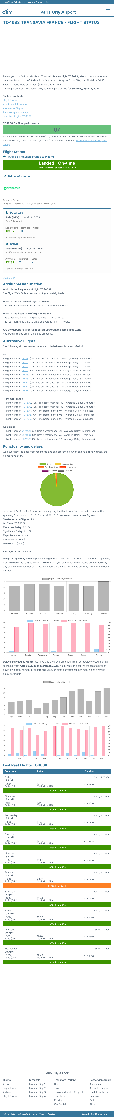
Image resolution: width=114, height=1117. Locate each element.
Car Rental (60, 1104)
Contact (42, 1114)
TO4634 (26, 410)
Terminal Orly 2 (37, 1088)
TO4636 (26, 414)
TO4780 (26, 418)
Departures (9, 1088)
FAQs (92, 1100)
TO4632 (26, 406)
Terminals (34, 1079)
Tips (92, 1104)
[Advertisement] (57, 50)
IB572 (25, 366)
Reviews (94, 1096)
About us (51, 1114)
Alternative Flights (13, 108)
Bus (56, 1084)
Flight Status (10, 100)
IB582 (25, 386)
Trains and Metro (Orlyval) (69, 1092)
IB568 (25, 358)
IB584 (25, 390)
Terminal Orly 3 (37, 1092)
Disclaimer (33, 1114)
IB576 (25, 374)
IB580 (25, 382)
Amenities (95, 1084)
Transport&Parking (65, 1079)
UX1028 (26, 434)
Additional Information (15, 104)
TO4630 (26, 402)
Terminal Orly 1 (37, 1084)
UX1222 (26, 439)
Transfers (59, 1096)
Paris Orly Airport (58, 12)
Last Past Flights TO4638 (17, 116)
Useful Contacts (99, 1092)
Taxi (56, 1088)
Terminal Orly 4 (37, 1096)
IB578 (25, 378)
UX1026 (26, 430)
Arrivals (7, 1084)
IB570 (25, 362)
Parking (58, 1100)
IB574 (25, 370)
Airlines (7, 1092)
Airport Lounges (99, 1088)
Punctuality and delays (15, 112)
